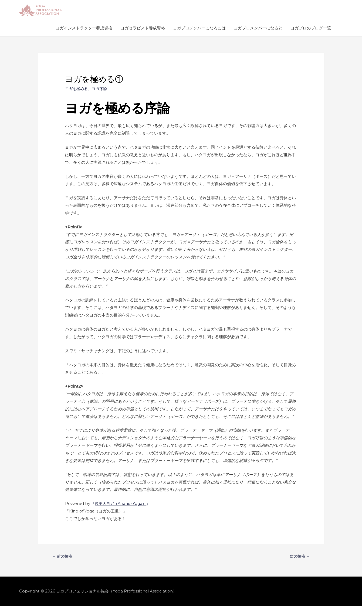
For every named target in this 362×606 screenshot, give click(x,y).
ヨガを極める (77, 88)
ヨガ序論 (101, 88)
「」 (122, 503)
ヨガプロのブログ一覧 (310, 28)
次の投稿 (299, 556)
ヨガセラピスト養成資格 (142, 28)
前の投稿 (62, 556)
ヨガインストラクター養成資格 (84, 28)
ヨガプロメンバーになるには (199, 28)
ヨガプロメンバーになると (258, 28)
